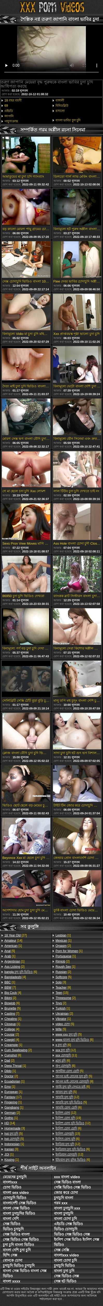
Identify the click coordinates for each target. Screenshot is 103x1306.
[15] (62, 993)
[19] (68, 1118)
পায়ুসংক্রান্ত (11, 121)
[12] (66, 1050)
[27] (15, 935)
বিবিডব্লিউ (62, 105)
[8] (63, 987)
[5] (9, 951)
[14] (13, 940)
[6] (20, 972)
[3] (14, 1128)
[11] (66, 1055)
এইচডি (8, 111)
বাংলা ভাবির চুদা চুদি (68, 120)
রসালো (60, 111)
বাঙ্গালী (60, 100)
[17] (13, 1097)
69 (6, 105)
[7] (10, 987)
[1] (13, 946)
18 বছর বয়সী (13, 100)
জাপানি (8, 116)
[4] (15, 977)
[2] (14, 966)
